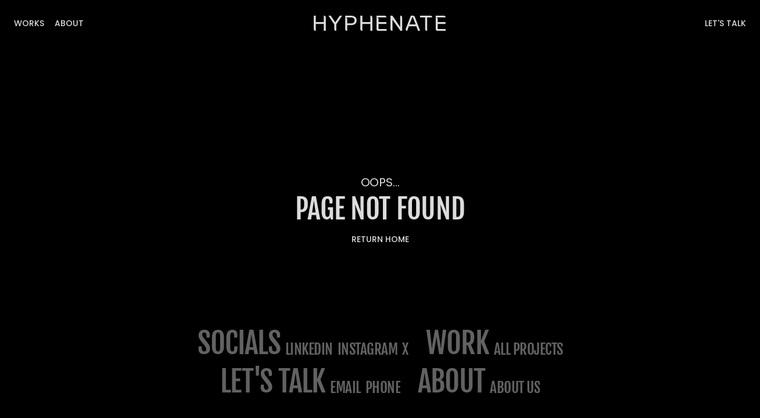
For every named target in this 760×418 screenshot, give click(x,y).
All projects (528, 349)
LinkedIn (309, 349)
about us (515, 388)
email (345, 388)
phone (383, 388)
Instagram (368, 349)
